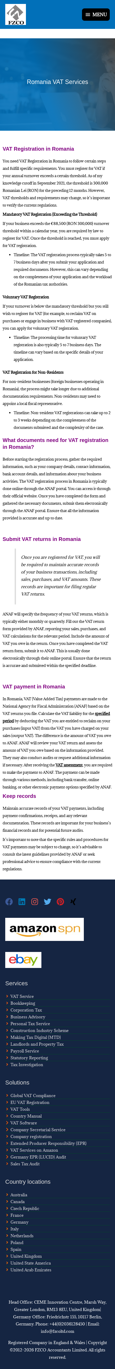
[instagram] (37, 901)
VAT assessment (69, 764)
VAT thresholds (16, 197)
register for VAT (88, 168)
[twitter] (50, 901)
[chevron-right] (21, 1122)
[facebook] (11, 901)
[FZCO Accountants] (15, 14)
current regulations (39, 205)
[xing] (73, 901)
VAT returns (82, 614)
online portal (61, 658)
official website (24, 495)
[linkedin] (24, 901)
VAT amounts (74, 579)
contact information (93, 466)
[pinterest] (63, 901)
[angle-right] (19, 996)
